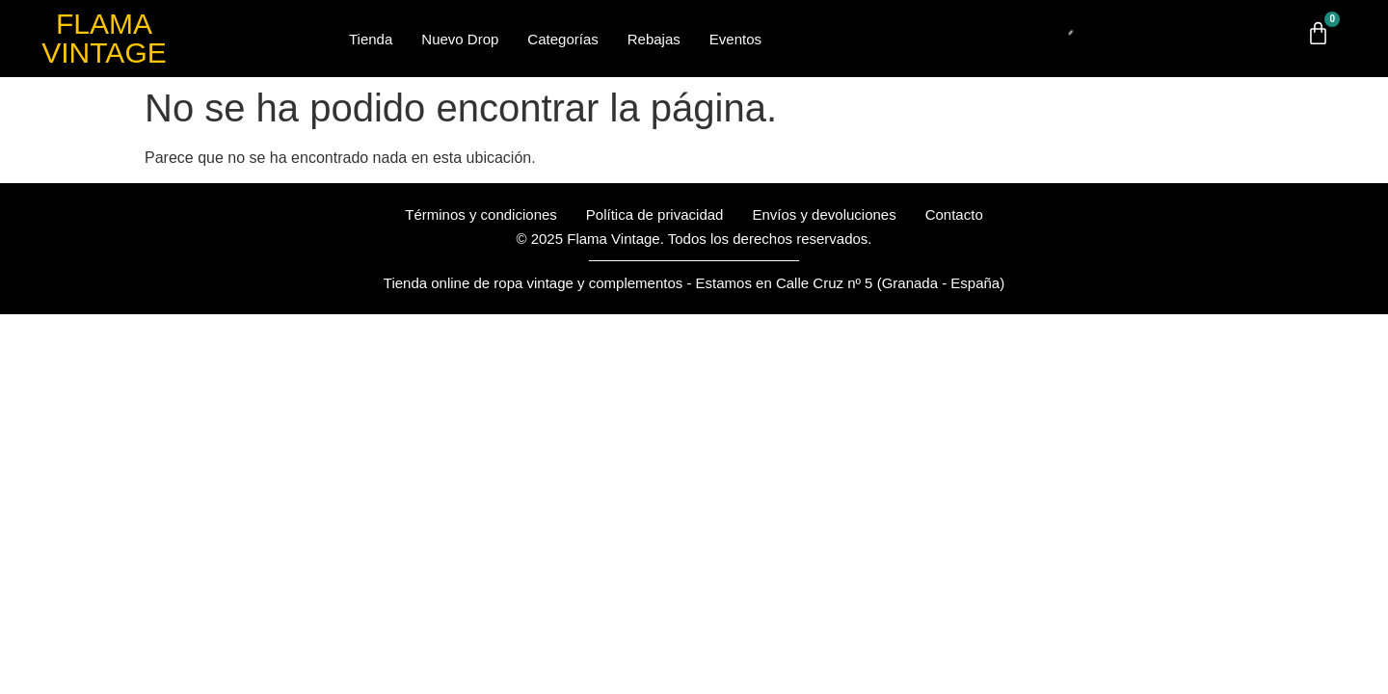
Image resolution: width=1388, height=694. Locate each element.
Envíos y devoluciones (823, 214)
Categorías (562, 39)
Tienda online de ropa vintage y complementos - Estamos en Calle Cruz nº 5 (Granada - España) (694, 283)
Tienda (370, 39)
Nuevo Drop (459, 39)
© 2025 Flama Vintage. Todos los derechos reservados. (693, 238)
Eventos (735, 39)
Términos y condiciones (481, 214)
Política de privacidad (655, 214)
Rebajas (654, 39)
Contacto (954, 214)
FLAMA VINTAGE (103, 38)
